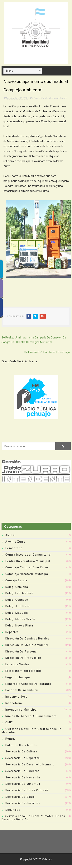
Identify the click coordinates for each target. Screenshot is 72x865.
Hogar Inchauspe (17, 677)
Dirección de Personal (21, 651)
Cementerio (14, 548)
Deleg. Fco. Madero (19, 593)
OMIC (9, 722)
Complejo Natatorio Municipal (27, 573)
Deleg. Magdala (16, 612)
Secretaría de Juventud (22, 783)
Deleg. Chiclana (16, 586)
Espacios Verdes (17, 664)
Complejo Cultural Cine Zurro (26, 567)
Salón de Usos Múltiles (22, 745)
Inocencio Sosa (16, 696)
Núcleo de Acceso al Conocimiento (31, 716)
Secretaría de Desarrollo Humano (30, 764)
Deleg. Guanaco (16, 599)
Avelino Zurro (15, 541)
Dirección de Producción (23, 657)
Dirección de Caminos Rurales (27, 638)
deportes (12, 632)
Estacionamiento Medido (23, 670)
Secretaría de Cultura (21, 751)
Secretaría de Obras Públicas (27, 790)
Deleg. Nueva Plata (19, 625)
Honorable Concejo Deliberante (28, 683)
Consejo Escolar (17, 580)
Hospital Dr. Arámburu (21, 690)
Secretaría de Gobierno (22, 770)
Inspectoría (13, 703)
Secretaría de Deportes (22, 758)
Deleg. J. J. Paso (17, 606)
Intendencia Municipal (21, 709)
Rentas (10, 738)
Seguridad (13, 809)
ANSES (10, 535)
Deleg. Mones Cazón (20, 619)
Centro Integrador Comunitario (28, 554)
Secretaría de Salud (20, 796)
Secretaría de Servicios (22, 803)
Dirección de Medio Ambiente (50, 98)
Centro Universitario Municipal (27, 561)
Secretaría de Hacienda (22, 777)
